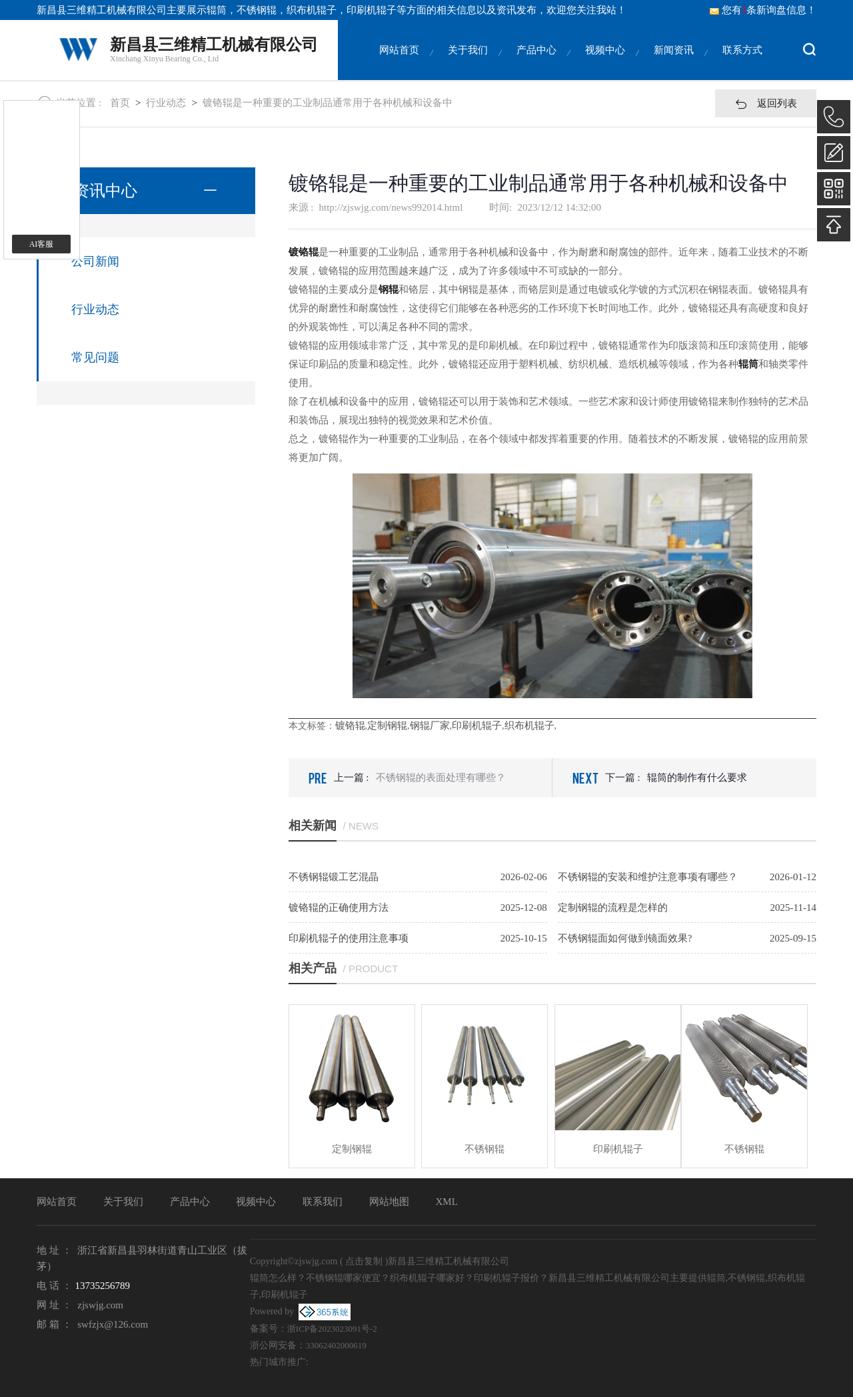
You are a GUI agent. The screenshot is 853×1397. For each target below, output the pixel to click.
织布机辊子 (529, 725)
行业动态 (166, 102)
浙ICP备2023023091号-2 (332, 1329)
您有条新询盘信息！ (763, 10)
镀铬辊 (350, 725)
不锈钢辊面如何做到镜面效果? (625, 938)
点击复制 (364, 1261)
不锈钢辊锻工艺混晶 (334, 877)
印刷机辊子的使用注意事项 (349, 938)
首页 (120, 102)
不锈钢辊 (484, 1149)
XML (447, 1201)
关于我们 (468, 62)
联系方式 (742, 62)
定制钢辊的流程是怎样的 (613, 907)
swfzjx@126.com (112, 1324)
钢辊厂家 (430, 725)
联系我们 (323, 1201)
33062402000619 (336, 1345)
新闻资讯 (674, 62)
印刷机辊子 (477, 725)
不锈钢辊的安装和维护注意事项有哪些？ (648, 877)
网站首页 (399, 62)
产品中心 (536, 62)
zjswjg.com (100, 1305)
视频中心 (605, 62)
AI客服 (41, 244)
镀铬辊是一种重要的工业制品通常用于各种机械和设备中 (327, 102)
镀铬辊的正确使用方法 (339, 907)
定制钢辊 (387, 725)
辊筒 (217, 10)
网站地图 (389, 1201)
